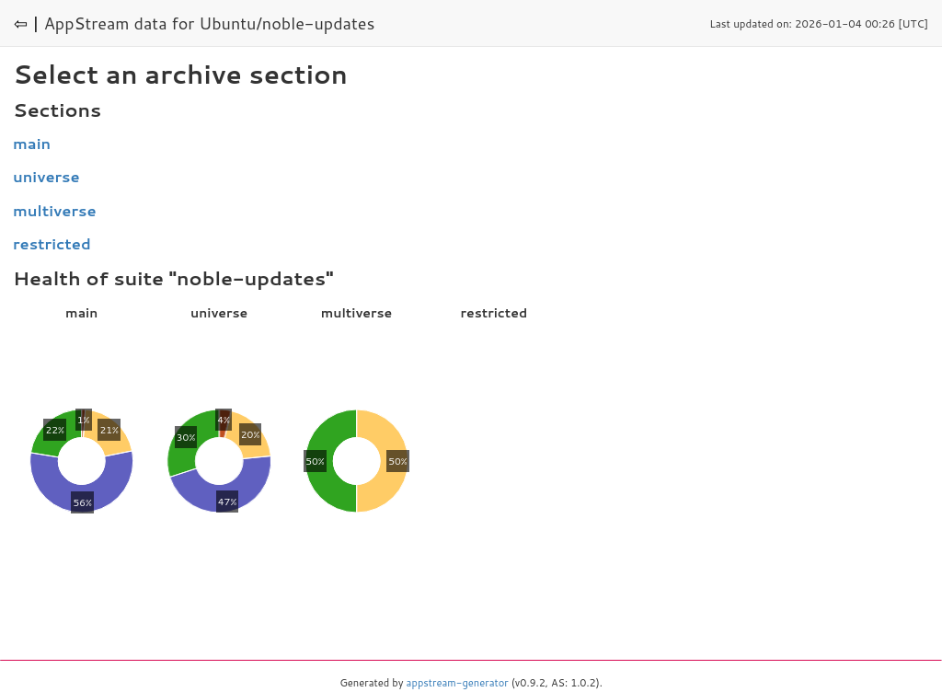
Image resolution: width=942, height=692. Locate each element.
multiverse (55, 210)
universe (46, 176)
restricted (52, 243)
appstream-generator (458, 682)
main (32, 143)
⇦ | (27, 23)
